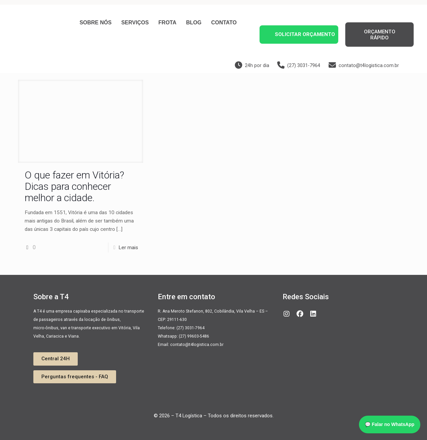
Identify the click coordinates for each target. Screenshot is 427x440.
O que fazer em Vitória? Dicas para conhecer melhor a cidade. (74, 186)
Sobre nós (95, 22)
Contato (224, 22)
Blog (193, 22)
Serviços (134, 22)
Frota (167, 22)
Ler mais (128, 248)
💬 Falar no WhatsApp (389, 424)
